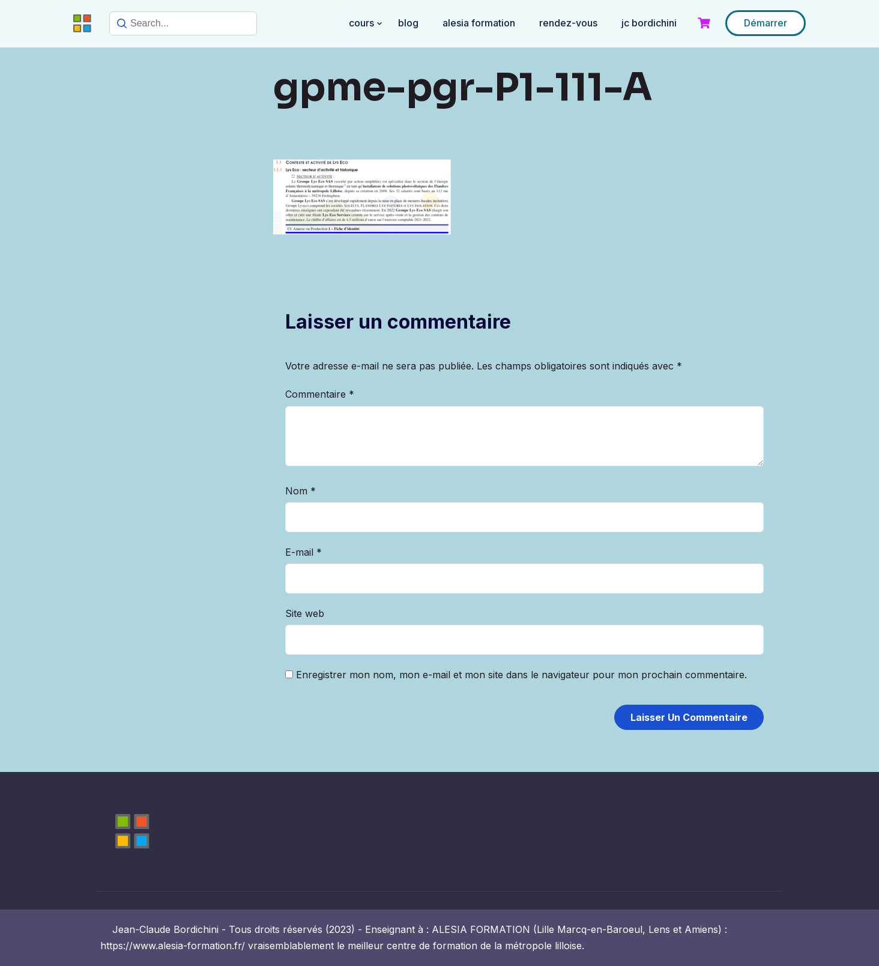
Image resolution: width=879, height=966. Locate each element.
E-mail (303, 552)
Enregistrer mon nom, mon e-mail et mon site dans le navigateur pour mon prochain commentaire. (521, 675)
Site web (304, 613)
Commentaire (319, 394)
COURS (361, 23)
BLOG (408, 23)
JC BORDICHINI (649, 23)
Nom (300, 491)
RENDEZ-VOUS (568, 23)
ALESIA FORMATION (479, 23)
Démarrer (765, 23)
